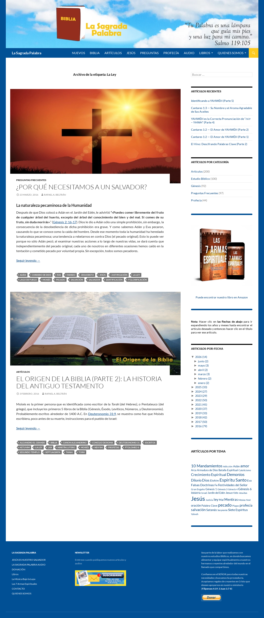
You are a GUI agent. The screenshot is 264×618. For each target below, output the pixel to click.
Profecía (196, 200)
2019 (201, 413)
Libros (204, 53)
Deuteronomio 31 (129, 442)
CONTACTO (18, 588)
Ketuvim (25, 447)
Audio (189, 53)
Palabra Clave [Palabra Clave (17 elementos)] (209, 505)
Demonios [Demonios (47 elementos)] (236, 474)
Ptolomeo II (132, 447)
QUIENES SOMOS (230, 53)
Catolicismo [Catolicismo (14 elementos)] (245, 470)
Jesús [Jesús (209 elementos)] (198, 498)
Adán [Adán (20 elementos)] (236, 466)
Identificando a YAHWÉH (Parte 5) (212, 100)
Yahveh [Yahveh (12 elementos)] (194, 514)
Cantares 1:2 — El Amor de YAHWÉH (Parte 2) (220, 129)
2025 (201, 387)
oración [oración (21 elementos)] (196, 505)
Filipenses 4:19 (210, 588)
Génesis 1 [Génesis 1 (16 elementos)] (211, 489)
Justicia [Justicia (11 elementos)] (209, 500)
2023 (201, 395)
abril (203, 370)
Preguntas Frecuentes (31, 180)
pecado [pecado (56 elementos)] (225, 504)
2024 (201, 391)
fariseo (71, 275)
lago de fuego (28, 279)
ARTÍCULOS (113, 53)
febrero (204, 378)
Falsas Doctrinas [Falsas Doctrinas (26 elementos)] (202, 485)
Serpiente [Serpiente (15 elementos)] (222, 510)
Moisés (46, 279)
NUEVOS (78, 53)
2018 (201, 417)
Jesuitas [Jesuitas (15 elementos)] (243, 492)
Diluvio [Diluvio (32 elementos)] (196, 480)
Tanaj (69, 452)
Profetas (113, 447)
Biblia (54, 442)
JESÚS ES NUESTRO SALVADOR (29, 559)
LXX (50, 447)
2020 (201, 408)
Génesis (196, 186)
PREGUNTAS (149, 53)
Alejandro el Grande (32, 442)
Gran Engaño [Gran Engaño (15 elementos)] (198, 489)
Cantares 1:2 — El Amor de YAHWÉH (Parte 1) (220, 136)
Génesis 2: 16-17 (64, 222)
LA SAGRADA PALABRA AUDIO (29, 564)
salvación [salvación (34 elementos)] (198, 510)
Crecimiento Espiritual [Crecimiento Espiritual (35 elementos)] (208, 474)
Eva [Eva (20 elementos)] (249, 480)
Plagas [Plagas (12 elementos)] (235, 505)
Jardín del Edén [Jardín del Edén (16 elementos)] (216, 492)
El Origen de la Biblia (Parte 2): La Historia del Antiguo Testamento (89, 382)
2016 (201, 426)
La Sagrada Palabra (26, 53)
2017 (201, 421)
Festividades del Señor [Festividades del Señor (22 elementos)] (233, 485)
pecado (60, 279)
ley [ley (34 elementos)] (216, 499)
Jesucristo (87, 275)
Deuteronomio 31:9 (102, 414)
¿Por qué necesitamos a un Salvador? (81, 187)
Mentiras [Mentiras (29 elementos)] (231, 500)
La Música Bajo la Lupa (23, 579)
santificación (114, 279)
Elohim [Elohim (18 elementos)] (214, 480)
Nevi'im (98, 447)
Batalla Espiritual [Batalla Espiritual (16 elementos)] (228, 470)
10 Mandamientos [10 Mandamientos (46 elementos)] (207, 466)
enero (203, 383)
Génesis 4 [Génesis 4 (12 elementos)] (233, 489)
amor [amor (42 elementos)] (244, 466)
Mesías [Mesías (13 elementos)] (242, 499)
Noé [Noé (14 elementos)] (248, 499)
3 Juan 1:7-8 (225, 588)
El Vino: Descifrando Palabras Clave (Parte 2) (219, 144)
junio (203, 361)
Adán (23, 275)
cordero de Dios (41, 275)
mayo (203, 365)
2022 (201, 400)
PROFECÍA (171, 53)
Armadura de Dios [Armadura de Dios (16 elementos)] (207, 470)
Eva (59, 275)
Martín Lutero (66, 447)
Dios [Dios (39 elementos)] (205, 480)
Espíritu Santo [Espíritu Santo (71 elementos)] (233, 480)
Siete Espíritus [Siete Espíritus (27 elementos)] (238, 510)
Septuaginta (52, 452)
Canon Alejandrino (75, 442)
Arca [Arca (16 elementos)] (193, 470)
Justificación (119, 275)
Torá (82, 452)
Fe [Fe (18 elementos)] (215, 485)
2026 (201, 356)
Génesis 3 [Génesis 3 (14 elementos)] (222, 489)
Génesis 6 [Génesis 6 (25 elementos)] (245, 489)
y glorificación (137, 279)
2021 (201, 404)
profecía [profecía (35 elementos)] (246, 505)
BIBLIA (95, 53)
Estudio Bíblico (200, 178)
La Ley (136, 275)
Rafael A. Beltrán (55, 194)
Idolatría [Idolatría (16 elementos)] (196, 492)
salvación (77, 279)
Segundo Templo (30, 452)
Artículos (23, 371)
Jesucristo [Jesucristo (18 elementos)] (232, 492)
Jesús (130, 53)
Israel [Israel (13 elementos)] (204, 492)
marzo (204, 374)
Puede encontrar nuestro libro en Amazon (222, 297)
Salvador (94, 279)
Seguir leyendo (28, 260)
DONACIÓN (18, 569)
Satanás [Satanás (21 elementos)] (211, 510)
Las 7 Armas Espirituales (24, 583)
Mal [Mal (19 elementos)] (221, 499)
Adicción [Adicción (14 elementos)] (228, 466)
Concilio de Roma (102, 442)
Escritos (150, 442)
